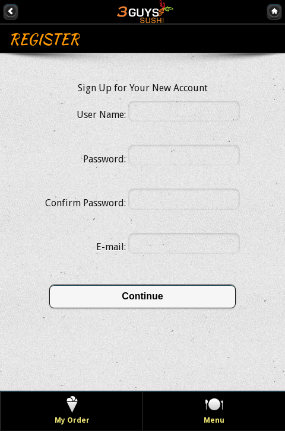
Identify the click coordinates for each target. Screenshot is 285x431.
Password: (104, 159)
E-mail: (111, 247)
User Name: (101, 114)
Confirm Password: (85, 203)
